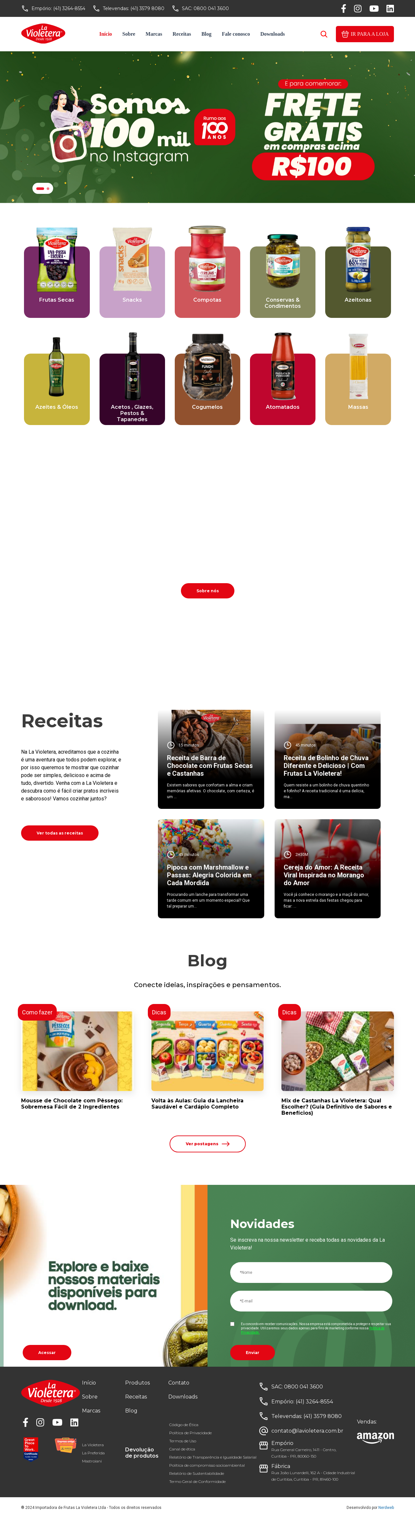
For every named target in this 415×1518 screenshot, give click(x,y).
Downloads (272, 34)
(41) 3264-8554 (69, 8)
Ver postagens (208, 1144)
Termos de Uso (182, 1440)
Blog (206, 34)
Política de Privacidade (190, 1432)
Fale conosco (236, 34)
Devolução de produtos (142, 1453)
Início (105, 34)
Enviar (252, 1352)
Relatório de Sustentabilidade (196, 1473)
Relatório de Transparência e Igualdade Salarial (212, 1457)
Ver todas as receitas (60, 833)
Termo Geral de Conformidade (197, 1481)
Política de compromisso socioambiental (207, 1465)
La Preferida (93, 1452)
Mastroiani (92, 1461)
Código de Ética (183, 1424)
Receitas (181, 34)
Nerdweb (386, 1507)
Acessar (47, 1352)
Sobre (128, 34)
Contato (178, 1383)
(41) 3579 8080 (147, 8)
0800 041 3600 (211, 8)
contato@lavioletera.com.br (307, 1431)
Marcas (154, 34)
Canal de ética (182, 1449)
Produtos (137, 1383)
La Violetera (93, 1444)
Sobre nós (207, 590)
